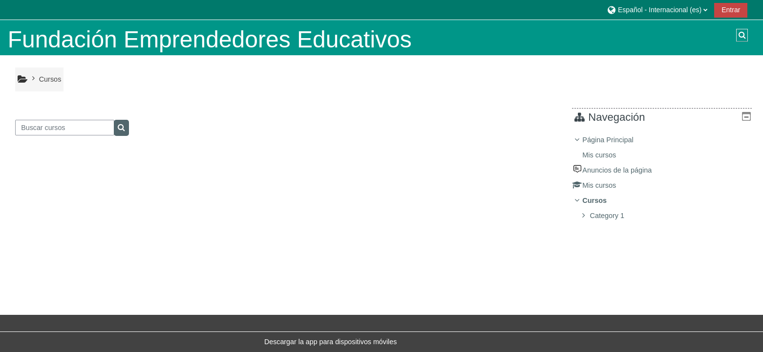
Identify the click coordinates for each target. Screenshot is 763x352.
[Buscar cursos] (64, 127)
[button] (657, 9)
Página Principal (615, 140)
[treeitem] (665, 177)
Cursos (602, 200)
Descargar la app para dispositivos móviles (330, 342)
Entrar (730, 10)
